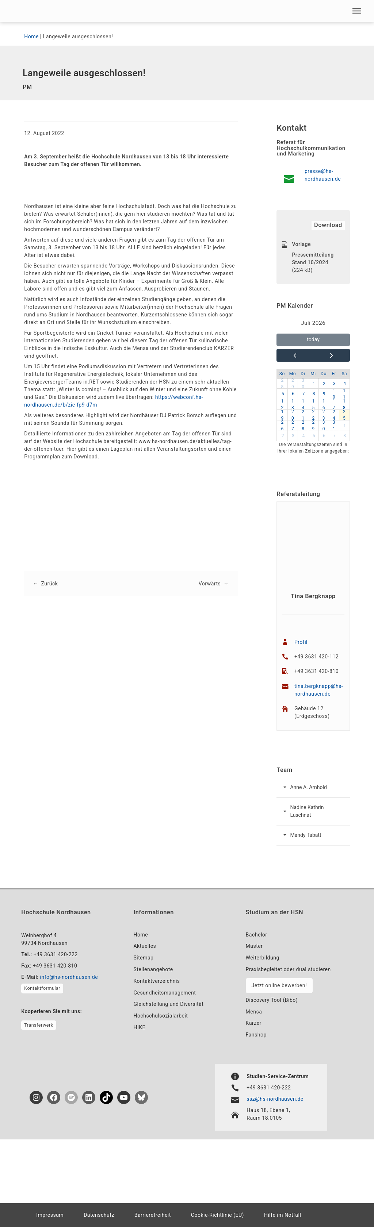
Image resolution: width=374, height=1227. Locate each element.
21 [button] (303, 415)
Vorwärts (210, 583)
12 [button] (282, 404)
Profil (301, 642)
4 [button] (344, 383)
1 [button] (314, 383)
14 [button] (303, 404)
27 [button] (292, 425)
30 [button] (303, 383)
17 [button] (334, 404)
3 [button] (334, 383)
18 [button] (344, 404)
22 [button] (313, 415)
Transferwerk (38, 1025)
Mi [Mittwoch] (313, 373)
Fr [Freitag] (334, 373)
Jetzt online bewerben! (279, 985)
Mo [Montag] (292, 373)
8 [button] (314, 394)
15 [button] (313, 404)
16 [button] (324, 404)
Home (31, 36)
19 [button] (282, 415)
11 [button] (344, 394)
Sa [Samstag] (344, 373)
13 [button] (292, 404)
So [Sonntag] (282, 373)
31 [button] (334, 425)
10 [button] (334, 394)
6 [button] (293, 394)
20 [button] (292, 415)
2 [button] (324, 383)
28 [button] (282, 383)
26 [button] (282, 425)
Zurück (49, 583)
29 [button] (292, 383)
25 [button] (344, 415)
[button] (357, 11)
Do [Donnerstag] (324, 373)
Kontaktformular (42, 988)
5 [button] (283, 394)
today (313, 339)
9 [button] (324, 394)
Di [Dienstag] (303, 373)
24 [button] (334, 415)
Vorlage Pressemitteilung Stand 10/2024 (312, 253)
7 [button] (303, 394)
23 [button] (324, 415)
